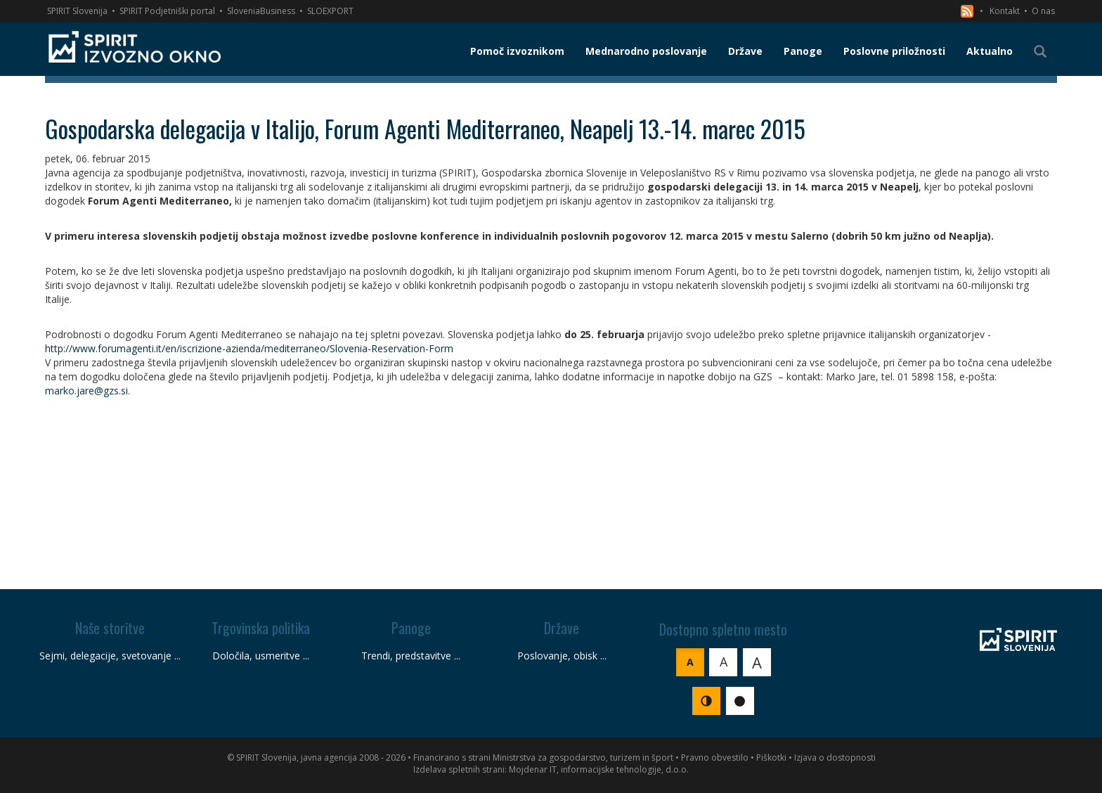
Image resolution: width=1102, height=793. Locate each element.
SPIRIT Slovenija (77, 11)
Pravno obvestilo (714, 757)
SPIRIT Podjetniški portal (167, 11)
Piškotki (771, 757)
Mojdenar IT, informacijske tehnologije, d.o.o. (599, 769)
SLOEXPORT (330, 11)
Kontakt (1005, 11)
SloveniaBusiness (261, 11)
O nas (1043, 11)
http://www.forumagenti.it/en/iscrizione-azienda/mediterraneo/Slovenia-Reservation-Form (249, 348)
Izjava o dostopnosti (835, 757)
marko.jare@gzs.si (86, 390)
